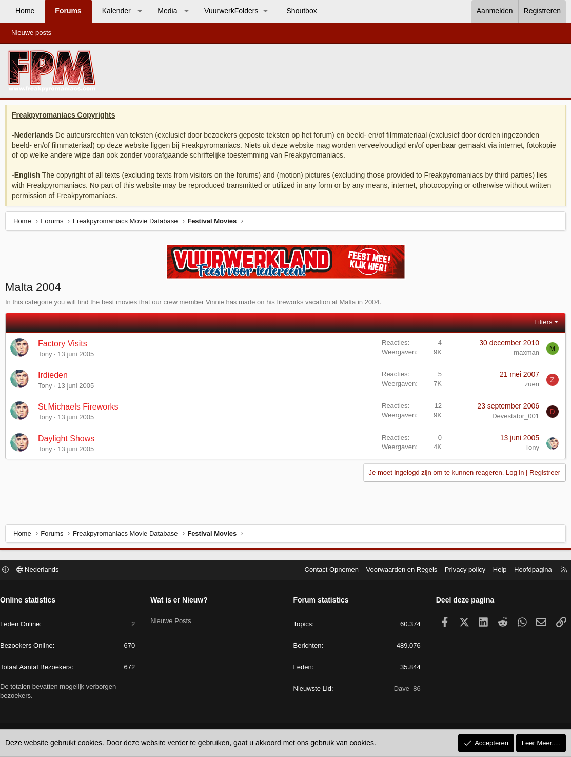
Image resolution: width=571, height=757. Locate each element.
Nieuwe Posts (173, 619)
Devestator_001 (513, 418)
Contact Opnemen (327, 571)
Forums (68, 11)
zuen (529, 387)
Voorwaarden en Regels (396, 571)
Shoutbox (302, 11)
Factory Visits (65, 346)
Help (495, 571)
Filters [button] (540, 324)
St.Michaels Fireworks (81, 409)
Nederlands (43, 571)
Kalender (116, 11)
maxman (524, 355)
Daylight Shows (69, 441)
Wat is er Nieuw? (181, 601)
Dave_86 (404, 690)
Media (167, 11)
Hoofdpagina (528, 571)
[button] (139, 11)
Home (24, 11)
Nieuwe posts (31, 32)
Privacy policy (460, 571)
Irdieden (55, 377)
